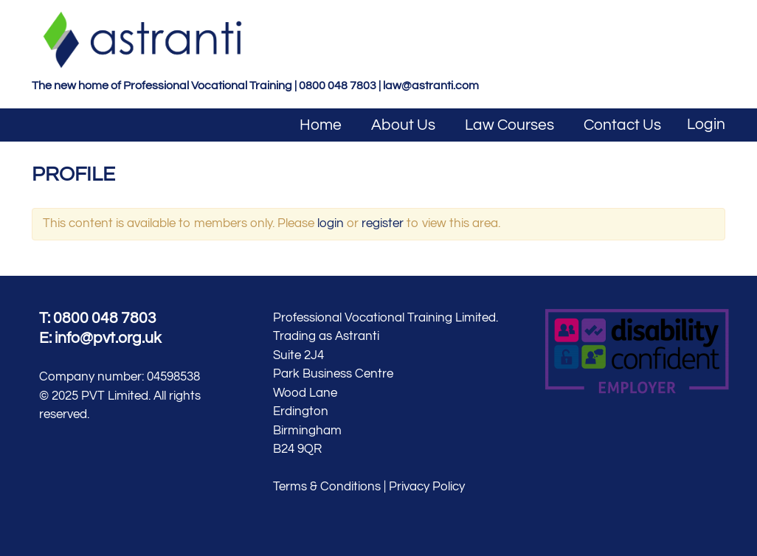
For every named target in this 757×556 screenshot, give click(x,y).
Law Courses (509, 125)
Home (321, 125)
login (330, 223)
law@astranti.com (431, 85)
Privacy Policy (427, 486)
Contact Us (622, 125)
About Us (403, 125)
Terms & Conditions (327, 486)
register (383, 223)
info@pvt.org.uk (108, 338)
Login (706, 124)
